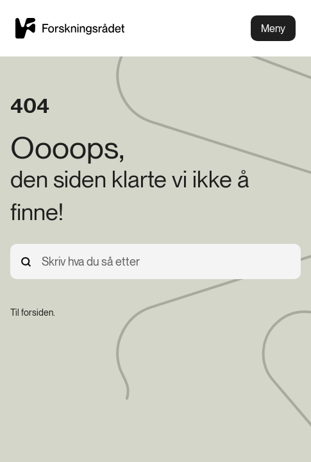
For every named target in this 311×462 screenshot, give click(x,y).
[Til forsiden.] (32, 312)
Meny (273, 28)
